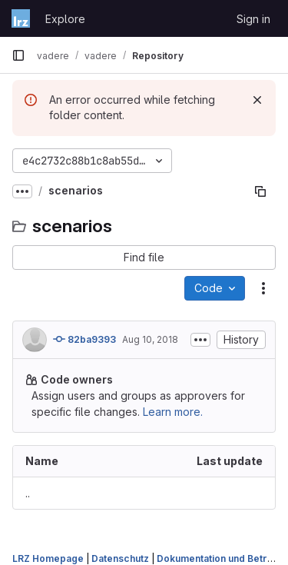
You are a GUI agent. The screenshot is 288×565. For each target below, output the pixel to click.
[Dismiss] (257, 100)
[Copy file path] (260, 191)
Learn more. (173, 411)
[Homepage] (20, 18)
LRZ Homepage (48, 558)
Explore (65, 18)
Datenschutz (120, 558)
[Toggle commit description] (200, 340)
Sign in (253, 18)
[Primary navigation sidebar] (18, 55)
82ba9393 (84, 339)
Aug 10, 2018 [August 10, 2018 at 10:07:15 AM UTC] (150, 339)
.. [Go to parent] (27, 493)
